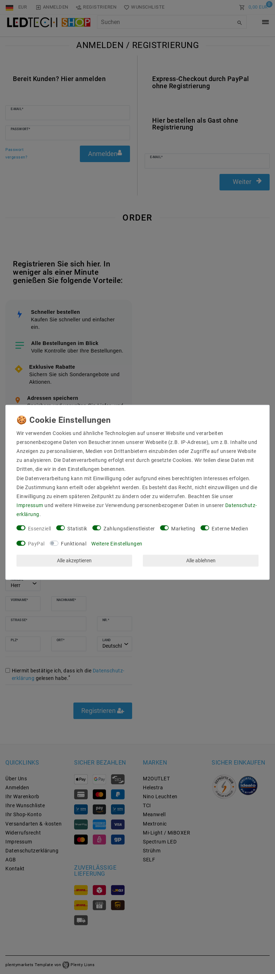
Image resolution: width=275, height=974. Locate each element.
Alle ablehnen (201, 560)
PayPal (36, 544)
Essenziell (39, 528)
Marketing (183, 528)
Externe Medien (230, 528)
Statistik (77, 528)
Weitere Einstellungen (117, 544)
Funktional (73, 544)
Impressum (29, 505)
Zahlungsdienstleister (129, 528)
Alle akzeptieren (74, 560)
